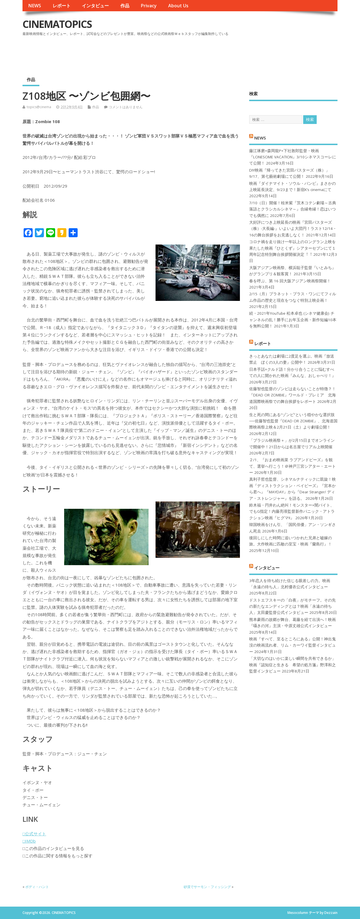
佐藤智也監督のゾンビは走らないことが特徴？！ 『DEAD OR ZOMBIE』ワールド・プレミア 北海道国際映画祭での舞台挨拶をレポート (292, 395)
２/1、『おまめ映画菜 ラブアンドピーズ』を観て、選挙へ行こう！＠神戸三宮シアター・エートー (292, 466)
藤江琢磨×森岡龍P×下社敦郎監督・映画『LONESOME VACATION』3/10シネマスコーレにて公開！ (292, 157)
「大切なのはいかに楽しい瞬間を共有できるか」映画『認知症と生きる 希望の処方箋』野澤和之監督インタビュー (292, 665)
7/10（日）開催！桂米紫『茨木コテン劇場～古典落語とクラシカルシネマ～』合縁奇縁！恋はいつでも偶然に (292, 209)
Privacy (149, 6)
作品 (124, 6)
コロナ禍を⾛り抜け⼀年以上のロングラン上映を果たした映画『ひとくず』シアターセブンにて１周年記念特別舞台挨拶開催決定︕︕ (292, 248)
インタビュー (95, 6)
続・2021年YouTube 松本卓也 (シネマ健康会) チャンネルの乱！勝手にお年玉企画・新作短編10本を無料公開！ (292, 319)
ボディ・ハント (37, 886)
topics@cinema (39, 107)
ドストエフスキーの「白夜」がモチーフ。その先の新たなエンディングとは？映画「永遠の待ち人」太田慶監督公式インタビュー (292, 606)
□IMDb (29, 841)
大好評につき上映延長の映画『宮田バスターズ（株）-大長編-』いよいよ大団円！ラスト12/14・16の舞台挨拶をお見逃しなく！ (293, 228)
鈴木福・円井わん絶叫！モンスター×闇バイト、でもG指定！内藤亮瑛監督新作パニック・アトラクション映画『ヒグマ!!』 (292, 511)
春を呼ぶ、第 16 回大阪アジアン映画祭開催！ (290, 280)
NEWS (34, 6)
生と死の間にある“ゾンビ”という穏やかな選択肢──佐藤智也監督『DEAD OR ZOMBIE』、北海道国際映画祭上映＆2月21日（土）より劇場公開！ (293, 421)
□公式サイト (34, 833)
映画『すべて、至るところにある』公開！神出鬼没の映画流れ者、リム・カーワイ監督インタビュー (292, 645)
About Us (178, 6)
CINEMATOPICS (57, 24)
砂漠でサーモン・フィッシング (207, 886)
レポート (62, 6)
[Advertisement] (230, 53)
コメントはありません (126, 107)
